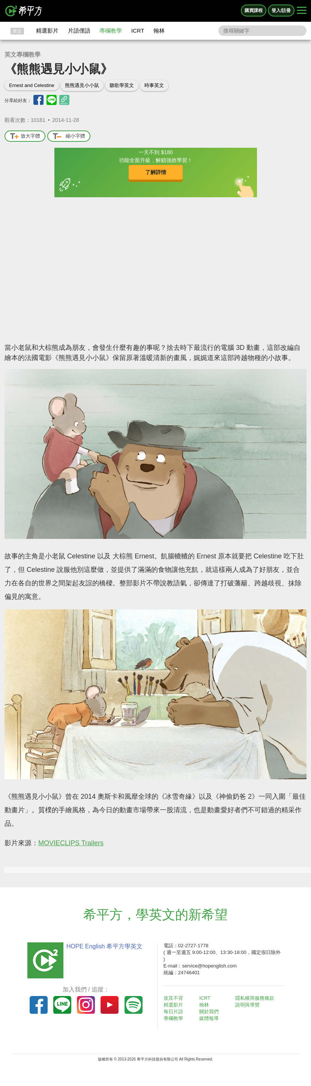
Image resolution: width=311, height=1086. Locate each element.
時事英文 (154, 85)
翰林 (159, 30)
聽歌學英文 (122, 85)
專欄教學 (110, 30)
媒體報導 (210, 1018)
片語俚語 (79, 30)
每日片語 (174, 1011)
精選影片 (47, 30)
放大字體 (25, 136)
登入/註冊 (281, 10)
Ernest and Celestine (31, 85)
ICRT (137, 30)
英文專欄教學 (23, 54)
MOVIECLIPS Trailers (71, 843)
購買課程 (254, 10)
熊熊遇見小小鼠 (82, 85)
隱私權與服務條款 (255, 998)
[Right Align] (301, 11)
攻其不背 (174, 998)
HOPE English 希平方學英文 (103, 946)
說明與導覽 (248, 1005)
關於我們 (210, 1011)
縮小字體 (69, 136)
